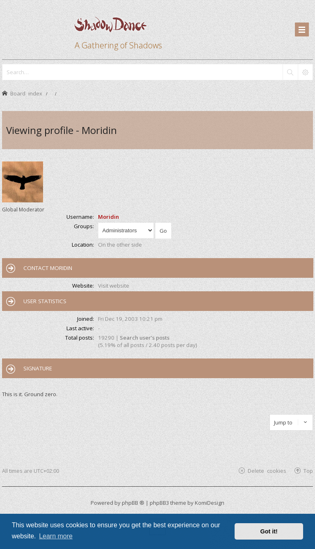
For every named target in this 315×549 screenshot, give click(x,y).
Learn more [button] (56, 536)
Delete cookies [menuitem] (267, 470)
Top (308, 470)
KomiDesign (209, 502)
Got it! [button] (269, 531)
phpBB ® (133, 502)
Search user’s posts (144, 337)
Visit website (113, 285)
